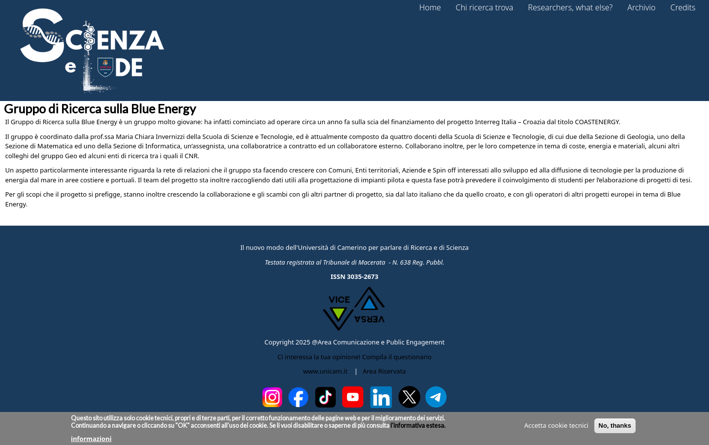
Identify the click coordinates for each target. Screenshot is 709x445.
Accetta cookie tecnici (556, 427)
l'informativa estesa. (417, 428)
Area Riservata (384, 371)
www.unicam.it (325, 371)
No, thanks (615, 428)
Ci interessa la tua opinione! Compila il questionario (354, 356)
